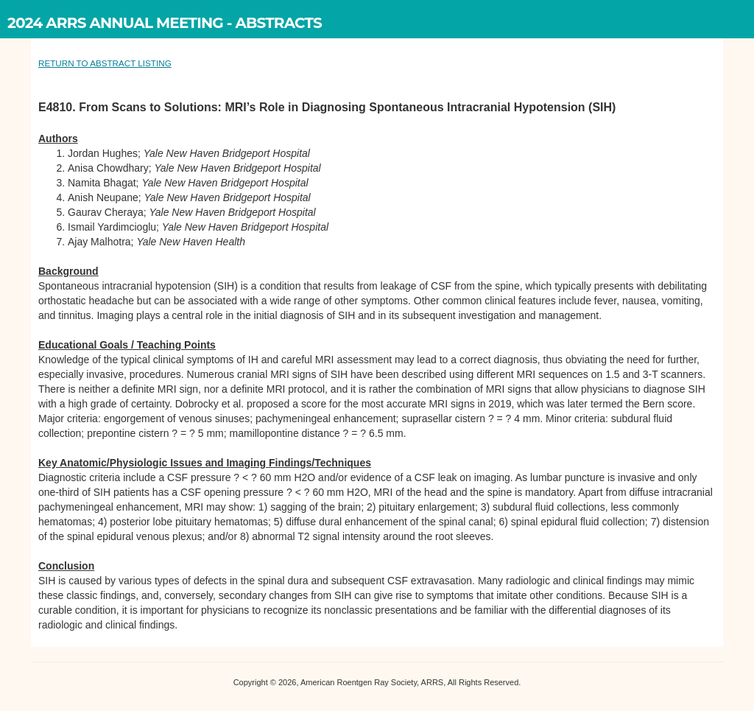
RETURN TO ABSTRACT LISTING (105, 63)
